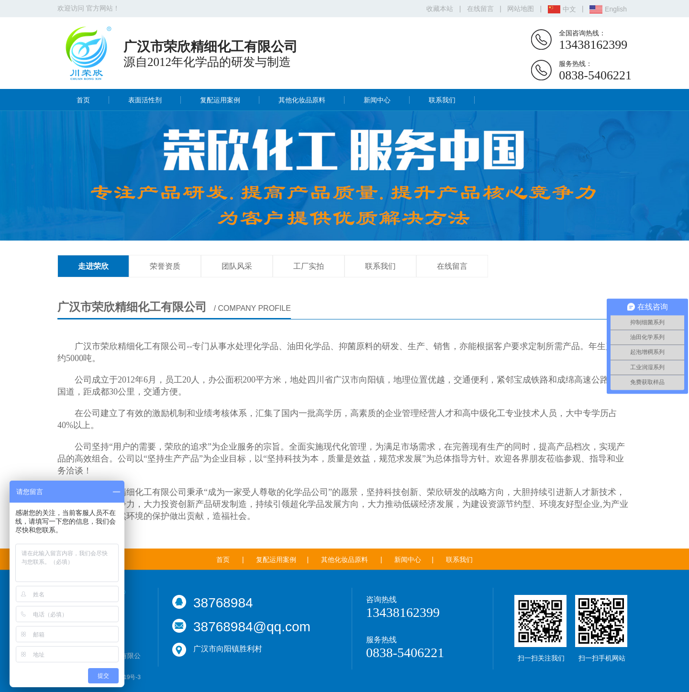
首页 (83, 100)
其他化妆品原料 (301, 100)
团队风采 (237, 266)
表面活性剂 (145, 100)
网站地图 (520, 8)
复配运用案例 (220, 100)
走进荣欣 (93, 266)
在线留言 (480, 8)
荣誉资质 (165, 266)
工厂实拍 (308, 266)
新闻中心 (377, 100)
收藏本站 (439, 8)
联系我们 (442, 100)
